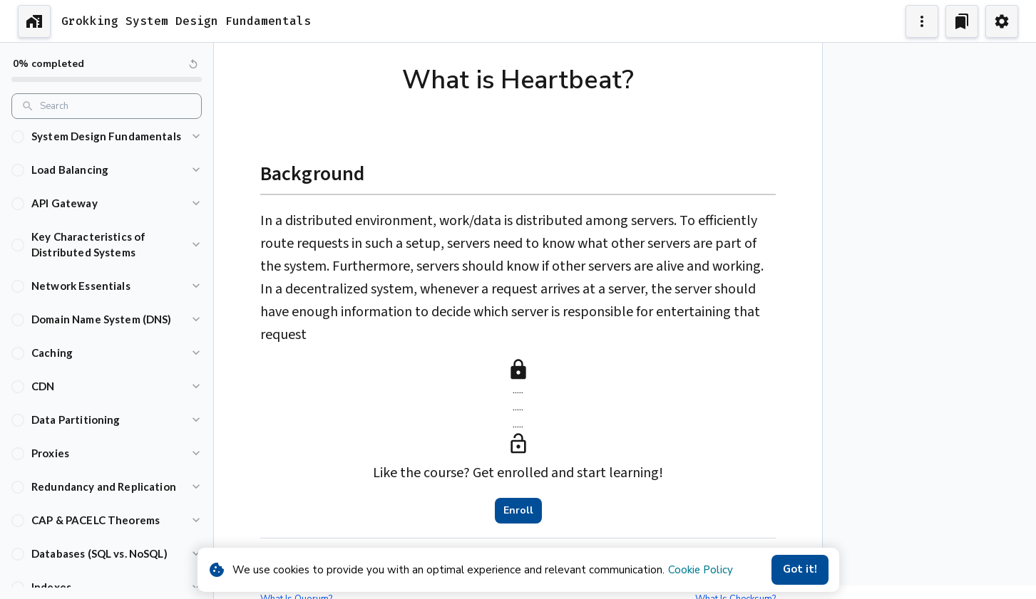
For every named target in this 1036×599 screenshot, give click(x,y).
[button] (106, 141)
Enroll (518, 511)
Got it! (800, 570)
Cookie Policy (700, 570)
